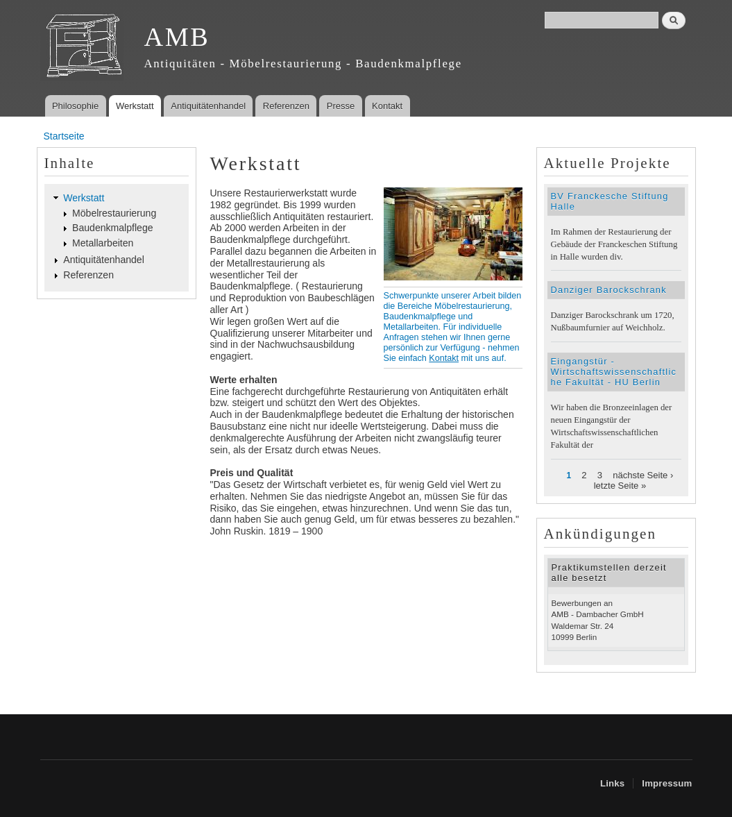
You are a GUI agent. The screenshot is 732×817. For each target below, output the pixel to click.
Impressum (667, 783)
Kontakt (387, 106)
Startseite (64, 136)
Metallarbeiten (102, 243)
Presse (341, 106)
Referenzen (286, 106)
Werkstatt (135, 106)
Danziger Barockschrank (609, 290)
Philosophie (75, 106)
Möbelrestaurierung (114, 213)
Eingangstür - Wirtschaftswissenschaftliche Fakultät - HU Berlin (614, 371)
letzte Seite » (620, 485)
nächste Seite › (643, 475)
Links (612, 783)
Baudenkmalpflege (112, 227)
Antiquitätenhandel (208, 106)
